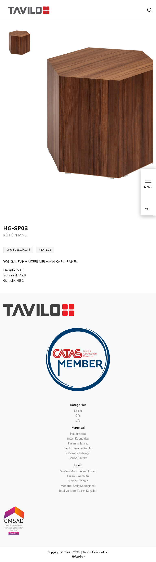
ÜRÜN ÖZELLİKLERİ (18, 249)
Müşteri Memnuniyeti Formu (78, 471)
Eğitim (78, 410)
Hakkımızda (78, 433)
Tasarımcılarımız (78, 443)
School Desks (78, 458)
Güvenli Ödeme (78, 481)
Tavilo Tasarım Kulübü (78, 448)
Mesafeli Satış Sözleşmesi (78, 486)
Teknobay (78, 556)
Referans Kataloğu (78, 453)
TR (146, 209)
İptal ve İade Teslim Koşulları (78, 490)
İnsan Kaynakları (78, 438)
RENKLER (45, 249)
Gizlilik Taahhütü (78, 476)
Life (78, 420)
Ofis (78, 415)
